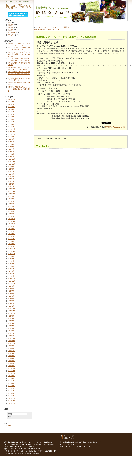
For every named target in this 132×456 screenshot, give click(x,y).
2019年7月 (11, 114)
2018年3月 (11, 151)
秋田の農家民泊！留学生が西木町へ (47, 30)
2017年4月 (11, 179)
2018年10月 (11, 134)
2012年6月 (11, 323)
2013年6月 (11, 293)
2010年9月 (11, 376)
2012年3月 (11, 331)
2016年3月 (11, 211)
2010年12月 (11, 368)
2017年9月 (11, 166)
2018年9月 (11, 136)
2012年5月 (11, 326)
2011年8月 (11, 348)
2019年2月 (11, 124)
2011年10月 (11, 343)
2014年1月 (11, 276)
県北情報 (10, 25)
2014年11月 (11, 251)
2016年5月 (11, 206)
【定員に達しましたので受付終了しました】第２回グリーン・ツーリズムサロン (19, 54)
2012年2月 (11, 333)
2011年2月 (11, 363)
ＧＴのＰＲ (11, 35)
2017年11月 (11, 161)
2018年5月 (11, 146)
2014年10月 (11, 254)
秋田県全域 (11, 32)
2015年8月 (11, 229)
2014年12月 (11, 248)
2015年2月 (11, 244)
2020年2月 (11, 109)
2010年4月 (11, 388)
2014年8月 (11, 258)
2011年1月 (11, 366)
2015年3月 (11, 241)
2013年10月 (11, 283)
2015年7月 (11, 231)
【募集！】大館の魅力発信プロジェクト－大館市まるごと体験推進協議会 (19, 89)
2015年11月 (11, 221)
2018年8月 (11, 139)
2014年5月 (11, 266)
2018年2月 (11, 154)
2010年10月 (11, 373)
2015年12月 (11, 219)
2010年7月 (11, 380)
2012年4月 (11, 328)
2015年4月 (11, 239)
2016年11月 (11, 191)
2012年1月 (11, 336)
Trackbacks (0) (119, 127)
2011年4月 (11, 358)
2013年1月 (11, 306)
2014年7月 (11, 261)
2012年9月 (11, 316)
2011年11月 (11, 341)
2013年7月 (11, 291)
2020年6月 (11, 107)
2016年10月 (11, 194)
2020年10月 (11, 99)
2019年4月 (11, 121)
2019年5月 (11, 119)
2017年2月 (11, 184)
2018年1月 (11, 156)
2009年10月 (11, 403)
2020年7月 (11, 104)
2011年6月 (11, 353)
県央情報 (10, 30)
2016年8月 (11, 199)
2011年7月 (11, 351)
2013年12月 (11, 278)
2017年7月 (11, 171)
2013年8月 (11, 288)
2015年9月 (11, 226)
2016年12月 (11, 189)
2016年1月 (11, 216)
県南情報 (108, 127)
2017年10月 (11, 164)
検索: (9, 414)
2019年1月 (11, 126)
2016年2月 (11, 214)
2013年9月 (11, 286)
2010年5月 (11, 386)
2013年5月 (11, 296)
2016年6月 (11, 204)
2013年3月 (11, 301)
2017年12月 (11, 159)
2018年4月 (11, 149)
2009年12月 (11, 398)
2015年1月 (11, 246)
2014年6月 (11, 263)
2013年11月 (11, 281)
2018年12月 (11, 129)
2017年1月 (11, 186)
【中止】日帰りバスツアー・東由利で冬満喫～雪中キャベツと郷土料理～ (19, 73)
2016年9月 (11, 196)
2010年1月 (11, 395)
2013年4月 (11, 298)
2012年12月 (11, 308)
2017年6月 (11, 174)
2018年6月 (11, 144)
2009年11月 (11, 400)
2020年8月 (11, 101)
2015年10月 (11, 224)
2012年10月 (11, 313)
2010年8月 (11, 378)
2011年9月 (11, 346)
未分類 (10, 22)
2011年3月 (11, 361)
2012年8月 (11, 318)
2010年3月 (11, 390)
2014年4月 (11, 268)
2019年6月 (11, 116)
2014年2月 (11, 273)
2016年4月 (11, 209)
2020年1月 (11, 111)
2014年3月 (11, 271)
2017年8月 (11, 169)
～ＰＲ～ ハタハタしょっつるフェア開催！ (52, 27)
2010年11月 (11, 371)
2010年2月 (11, 393)
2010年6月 (11, 383)
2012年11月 (11, 311)
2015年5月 (11, 236)
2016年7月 (11, 201)
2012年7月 (11, 321)
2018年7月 (11, 141)
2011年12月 (11, 338)
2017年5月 (11, 176)
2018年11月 (11, 131)
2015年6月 (11, 234)
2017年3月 (11, 181)
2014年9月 (11, 256)
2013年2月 (11, 303)
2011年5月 (11, 356)
